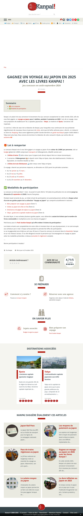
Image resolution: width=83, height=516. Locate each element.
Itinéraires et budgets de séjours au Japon (21, 210)
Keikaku (71, 298)
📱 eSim (59, 23)
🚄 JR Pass (36, 23)
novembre (16, 180)
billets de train (13, 164)
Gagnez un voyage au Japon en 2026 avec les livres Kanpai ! (67, 443)
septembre (17, 194)
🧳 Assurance (67, 23)
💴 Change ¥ (15, 23)
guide (54, 133)
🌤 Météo (74, 23)
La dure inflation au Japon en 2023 (68, 469)
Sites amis (73, 502)
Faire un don (33, 502)
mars (22, 171)
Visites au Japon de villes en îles (17, 207)
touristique (60, 133)
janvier (14, 171)
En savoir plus (57, 514)
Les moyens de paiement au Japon (68, 416)
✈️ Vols (22, 23)
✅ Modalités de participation (17, 108)
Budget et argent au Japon (30, 332)
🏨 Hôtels (29, 23)
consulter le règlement (39, 236)
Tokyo (46, 121)
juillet (20, 174)
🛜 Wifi (53, 23)
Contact (65, 502)
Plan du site (41, 505)
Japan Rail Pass (28, 415)
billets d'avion (13, 155)
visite (38, 130)
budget (6, 152)
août (12, 177)
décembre (28, 180)
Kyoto (61, 121)
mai (12, 174)
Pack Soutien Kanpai (24, 223)
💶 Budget (7, 23)
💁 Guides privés (45, 23)
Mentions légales (55, 502)
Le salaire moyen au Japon (28, 469)
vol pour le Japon (22, 298)
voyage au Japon (23, 119)
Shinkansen (23, 164)
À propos (23, 502)
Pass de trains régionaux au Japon (30, 440)
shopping (15, 133)
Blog (5, 67)
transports (32, 152)
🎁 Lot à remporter (14, 106)
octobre (21, 177)
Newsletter (69, 231)
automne (7, 137)
